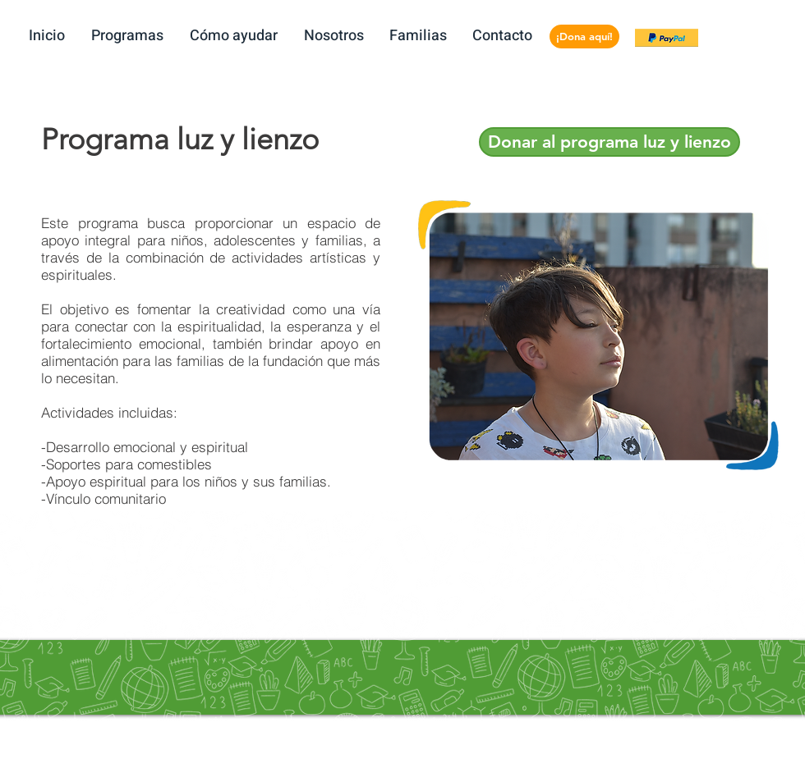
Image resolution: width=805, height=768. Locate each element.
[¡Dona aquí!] (584, 36)
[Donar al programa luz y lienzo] (609, 142)
